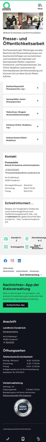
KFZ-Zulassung (25, 395)
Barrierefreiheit (8, 271)
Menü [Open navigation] (40, 6)
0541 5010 (10, 342)
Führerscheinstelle (10, 395)
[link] (6, 6)
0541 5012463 (13, 170)
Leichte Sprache (22, 271)
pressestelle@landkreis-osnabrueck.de (23, 172)
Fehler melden (8, 268)
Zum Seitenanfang (31, 274)
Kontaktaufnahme (10, 331)
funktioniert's (13, 216)
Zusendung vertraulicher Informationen (17, 429)
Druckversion (34, 271)
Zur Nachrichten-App (16, 305)
